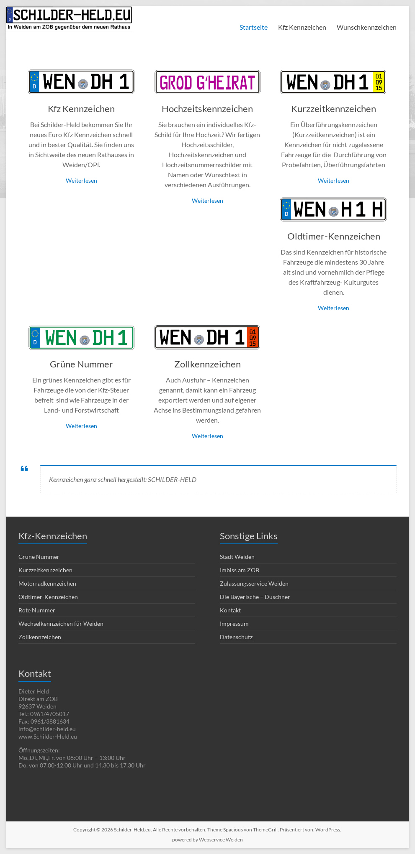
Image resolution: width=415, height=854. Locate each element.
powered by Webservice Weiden (207, 839)
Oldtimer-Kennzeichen (333, 236)
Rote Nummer (36, 610)
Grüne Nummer (81, 364)
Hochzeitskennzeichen (207, 108)
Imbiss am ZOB (239, 570)
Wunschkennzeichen (367, 27)
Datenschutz (236, 636)
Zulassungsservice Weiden (254, 583)
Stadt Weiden (237, 556)
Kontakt (230, 610)
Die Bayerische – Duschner (255, 596)
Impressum (234, 623)
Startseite (254, 27)
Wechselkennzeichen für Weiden (60, 623)
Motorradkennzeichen (47, 583)
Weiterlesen (81, 180)
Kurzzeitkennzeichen (333, 108)
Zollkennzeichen (207, 364)
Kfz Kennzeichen (302, 27)
